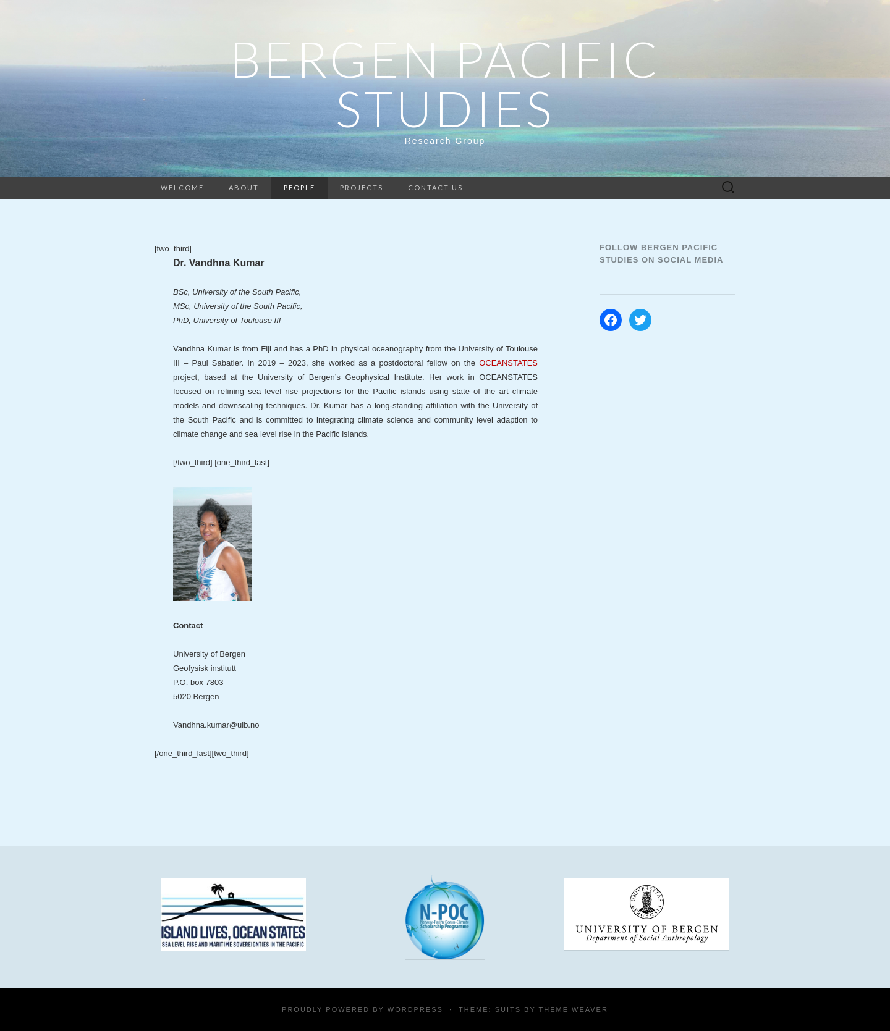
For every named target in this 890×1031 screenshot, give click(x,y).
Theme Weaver (573, 1009)
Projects (361, 187)
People (299, 187)
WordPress (415, 1009)
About (244, 187)
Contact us (435, 187)
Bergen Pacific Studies (445, 83)
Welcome (182, 187)
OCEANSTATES (508, 363)
